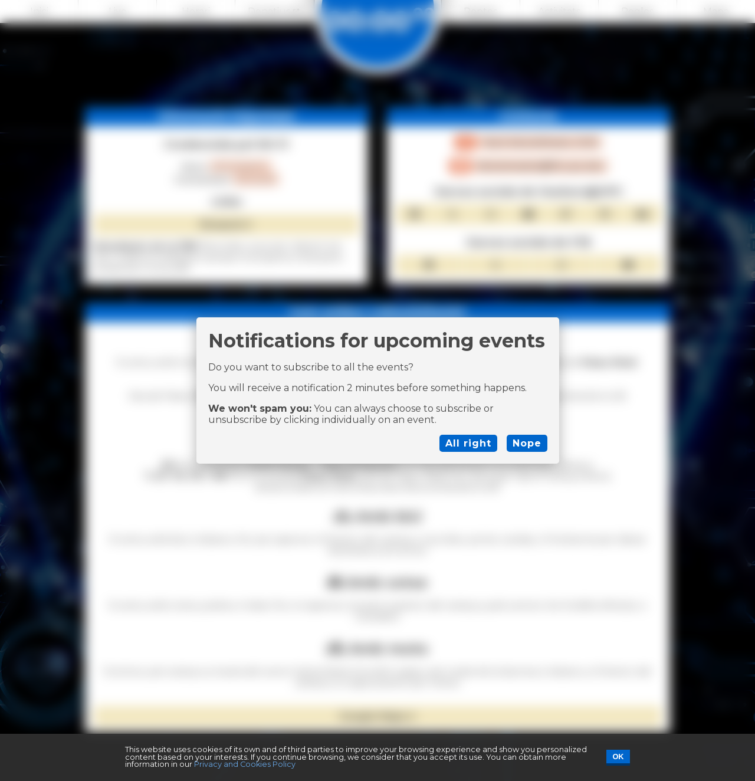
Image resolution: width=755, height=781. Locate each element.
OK (617, 756)
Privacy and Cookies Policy (245, 764)
